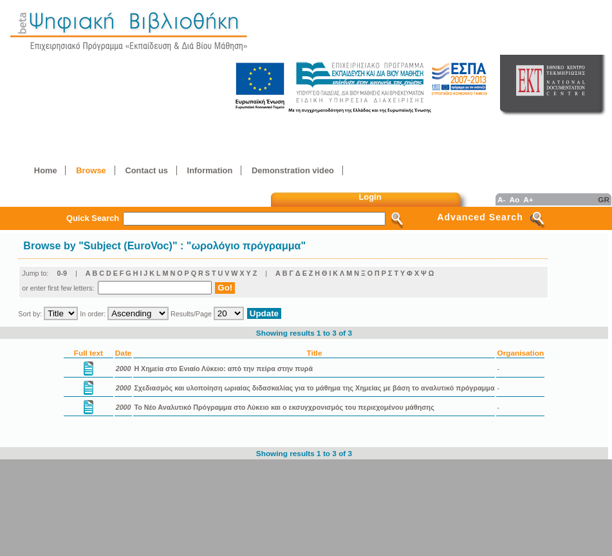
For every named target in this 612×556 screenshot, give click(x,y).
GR (603, 199)
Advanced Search (480, 217)
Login (370, 197)
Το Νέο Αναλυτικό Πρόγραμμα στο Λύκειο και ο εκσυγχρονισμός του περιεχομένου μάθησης (284, 407)
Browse (91, 170)
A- (501, 199)
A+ (528, 199)
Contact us (146, 170)
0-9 (62, 273)
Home (45, 170)
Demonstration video (293, 170)
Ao (514, 199)
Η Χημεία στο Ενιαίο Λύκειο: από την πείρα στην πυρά (223, 368)
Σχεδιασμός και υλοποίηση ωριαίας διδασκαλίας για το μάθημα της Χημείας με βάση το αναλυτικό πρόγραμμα (314, 388)
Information (210, 170)
